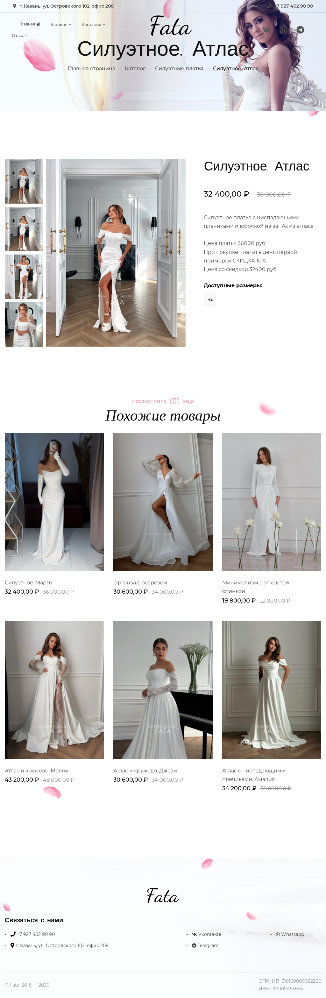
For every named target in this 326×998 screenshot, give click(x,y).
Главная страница (91, 69)
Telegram (205, 945)
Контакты (91, 24)
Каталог (59, 24)
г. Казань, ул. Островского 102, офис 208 (66, 6)
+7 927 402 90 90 (293, 6)
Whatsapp (290, 934)
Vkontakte (206, 934)
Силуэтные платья (179, 69)
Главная (29, 24)
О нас (17, 35)
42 (210, 299)
